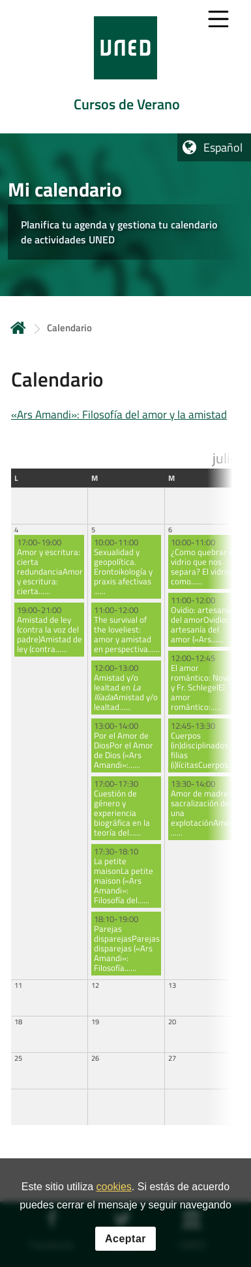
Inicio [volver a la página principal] (18, 328)
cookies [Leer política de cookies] (114, 1187)
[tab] (125, 66)
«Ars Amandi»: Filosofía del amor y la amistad (119, 414)
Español (223, 147)
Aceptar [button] (125, 1238)
